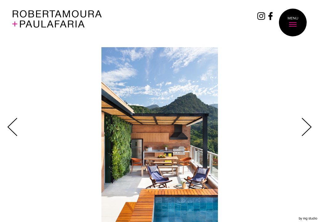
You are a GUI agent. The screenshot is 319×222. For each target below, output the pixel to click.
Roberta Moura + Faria (57, 23)
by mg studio (308, 218)
